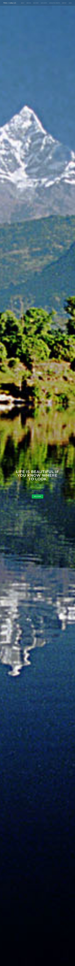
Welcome (37, 496)
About (22, 2)
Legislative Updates (54, 2)
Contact (64, 2)
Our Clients (44, 2)
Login (70, 2)
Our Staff (36, 2)
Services (29, 2)
